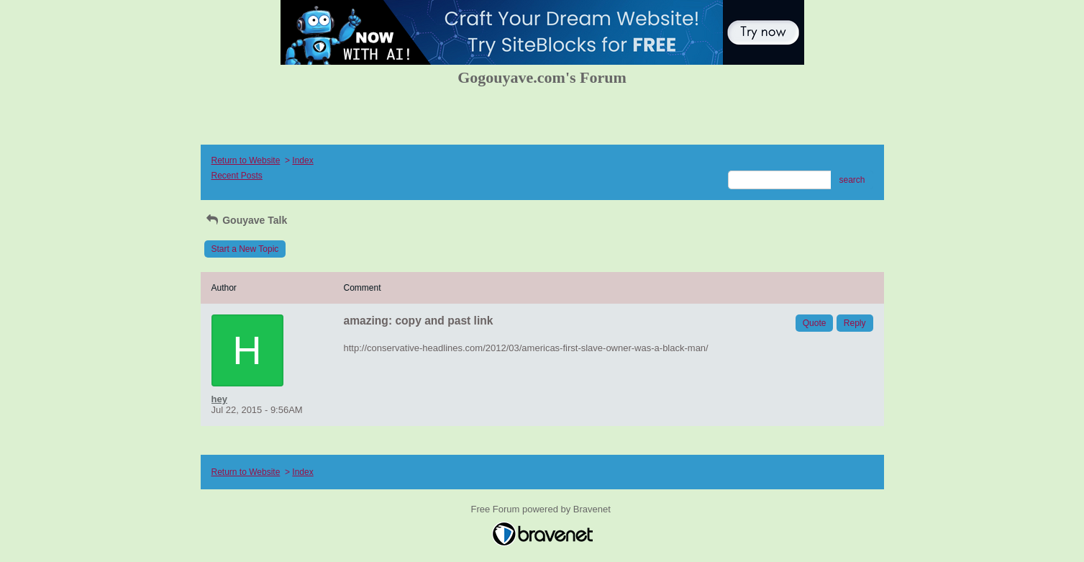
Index (302, 160)
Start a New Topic (245, 249)
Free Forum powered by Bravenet (542, 509)
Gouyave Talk (246, 220)
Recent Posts (237, 176)
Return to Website (246, 160)
